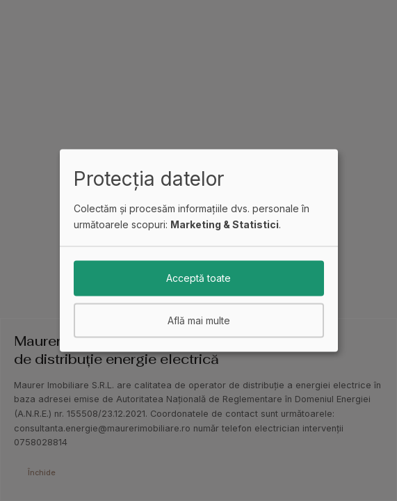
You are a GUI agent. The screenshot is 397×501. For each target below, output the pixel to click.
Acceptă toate (198, 278)
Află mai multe (199, 320)
